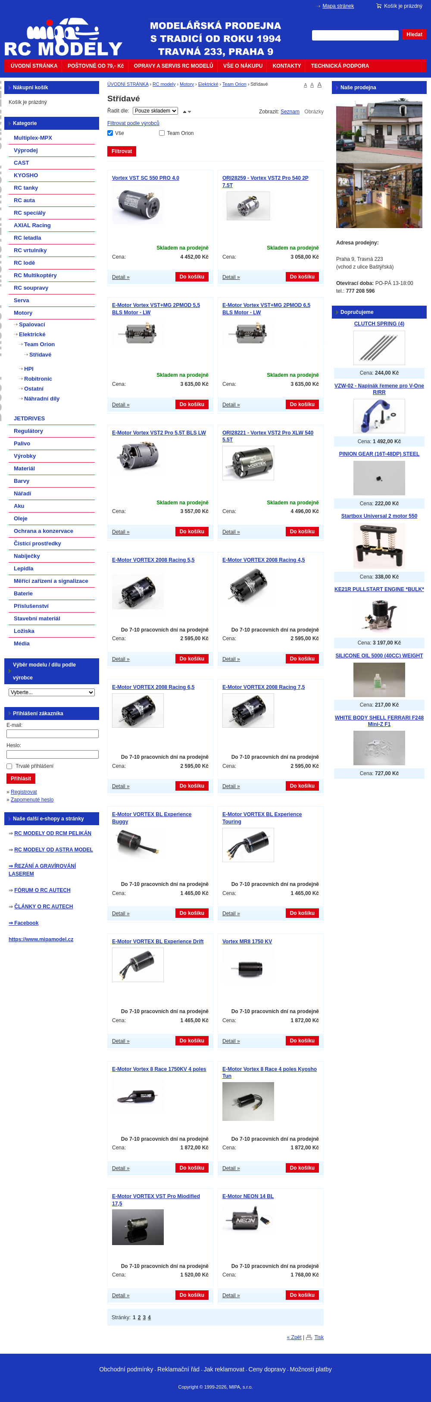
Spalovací (32, 324)
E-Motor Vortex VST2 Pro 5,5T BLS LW (159, 433)
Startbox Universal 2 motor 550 (379, 516)
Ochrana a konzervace (43, 531)
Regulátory (28, 431)
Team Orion (234, 84)
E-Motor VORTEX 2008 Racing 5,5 (153, 560)
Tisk (319, 1337)
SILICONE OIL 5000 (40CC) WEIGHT (379, 656)
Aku (19, 506)
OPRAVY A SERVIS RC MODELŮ (173, 66)
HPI (29, 369)
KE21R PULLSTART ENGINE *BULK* (379, 589)
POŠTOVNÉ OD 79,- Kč (96, 66)
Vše (119, 133)
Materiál (24, 468)
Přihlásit (21, 779)
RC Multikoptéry (35, 275)
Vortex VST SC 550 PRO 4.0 (145, 178)
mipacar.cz (69, 31)
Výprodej (26, 150)
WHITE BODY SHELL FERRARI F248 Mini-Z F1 (379, 721)
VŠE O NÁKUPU (242, 66)
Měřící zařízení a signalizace (51, 581)
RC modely (164, 84)
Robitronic (38, 379)
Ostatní (34, 388)
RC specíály (30, 213)
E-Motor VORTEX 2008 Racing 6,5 (153, 687)
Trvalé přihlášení (34, 766)
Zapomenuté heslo (32, 800)
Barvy (21, 481)
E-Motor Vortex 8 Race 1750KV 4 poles (159, 1069)
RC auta (24, 200)
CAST (21, 163)
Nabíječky (27, 556)
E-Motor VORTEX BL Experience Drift (157, 942)
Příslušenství (31, 606)
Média (22, 643)
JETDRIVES (29, 418)
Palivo (22, 443)
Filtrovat (122, 151)
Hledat (414, 34)
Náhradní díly (41, 398)
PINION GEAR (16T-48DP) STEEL (379, 454)
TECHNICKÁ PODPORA (340, 66)
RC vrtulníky (30, 250)
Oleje (21, 518)
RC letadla (27, 238)
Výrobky (25, 456)
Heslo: (13, 745)
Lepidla (24, 568)
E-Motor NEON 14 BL (248, 1196)
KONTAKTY (287, 66)
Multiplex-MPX (33, 138)
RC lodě (24, 263)
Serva (21, 300)
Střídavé (40, 354)
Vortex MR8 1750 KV (247, 942)
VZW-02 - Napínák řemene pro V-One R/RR (379, 389)
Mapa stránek (338, 6)
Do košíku (192, 277)
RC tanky (26, 188)
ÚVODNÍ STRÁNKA (34, 66)
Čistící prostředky (37, 543)
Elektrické (208, 84)
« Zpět (294, 1337)
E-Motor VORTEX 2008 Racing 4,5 (263, 560)
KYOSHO (26, 175)
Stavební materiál (37, 618)
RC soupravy (31, 288)
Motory (187, 84)
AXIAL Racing (32, 225)
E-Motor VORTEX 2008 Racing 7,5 (263, 687)
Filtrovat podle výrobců (133, 123)
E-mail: (14, 725)
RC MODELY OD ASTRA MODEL (53, 850)
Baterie (23, 593)
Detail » (121, 277)
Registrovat (24, 792)
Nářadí (22, 493)
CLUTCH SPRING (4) (379, 324)
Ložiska (24, 631)
